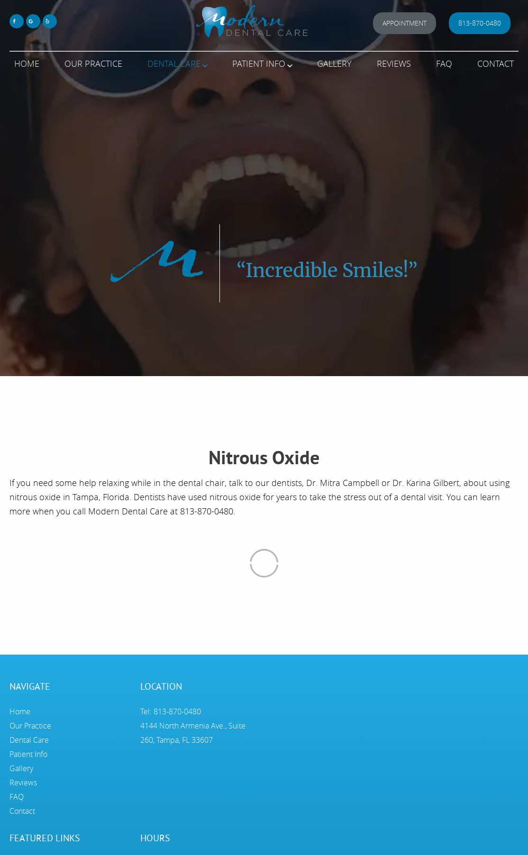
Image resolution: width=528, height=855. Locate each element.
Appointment (404, 22)
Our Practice (93, 63)
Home (26, 63)
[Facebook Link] (16, 21)
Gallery (334, 63)
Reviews (394, 63)
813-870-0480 (479, 22)
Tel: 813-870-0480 (170, 711)
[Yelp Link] (50, 21)
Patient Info (258, 63)
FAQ (444, 63)
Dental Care (173, 63)
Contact (495, 63)
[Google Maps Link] (33, 21)
